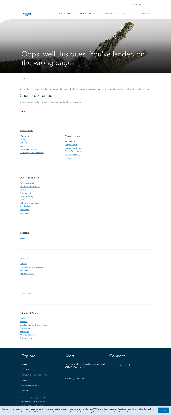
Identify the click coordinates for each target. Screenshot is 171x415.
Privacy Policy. (125, 411)
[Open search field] (148, 4)
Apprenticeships (27, 276)
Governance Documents (30, 389)
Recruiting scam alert (74, 382)
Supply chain (25, 208)
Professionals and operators (32, 269)
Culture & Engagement (30, 205)
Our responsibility (88, 13)
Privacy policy (26, 342)
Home (23, 111)
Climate (23, 191)
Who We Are (64, 13)
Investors (110, 13)
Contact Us (137, 4)
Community (25, 212)
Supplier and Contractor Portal (33, 328)
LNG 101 (24, 143)
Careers (127, 13)
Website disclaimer (28, 338)
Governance (25, 215)
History (23, 140)
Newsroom (144, 13)
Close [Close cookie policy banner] (163, 410)
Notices (68, 159)
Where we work (72, 136)
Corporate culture (28, 150)
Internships (24, 273)
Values (22, 147)
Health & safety (26, 198)
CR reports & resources (30, 188)
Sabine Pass (70, 142)
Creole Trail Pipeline (74, 152)
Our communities (72, 155)
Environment (25, 194)
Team (22, 201)
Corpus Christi (71, 145)
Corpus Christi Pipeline (75, 148)
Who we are (25, 136)
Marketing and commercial (32, 153)
